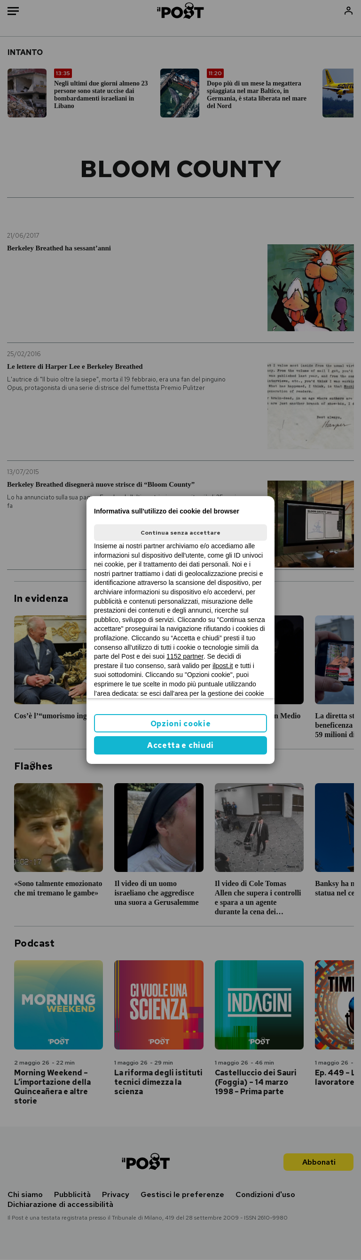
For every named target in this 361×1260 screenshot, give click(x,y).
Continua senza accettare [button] (180, 533)
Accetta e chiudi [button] (180, 745)
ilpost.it (222, 665)
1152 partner (185, 656)
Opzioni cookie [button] (180, 724)
